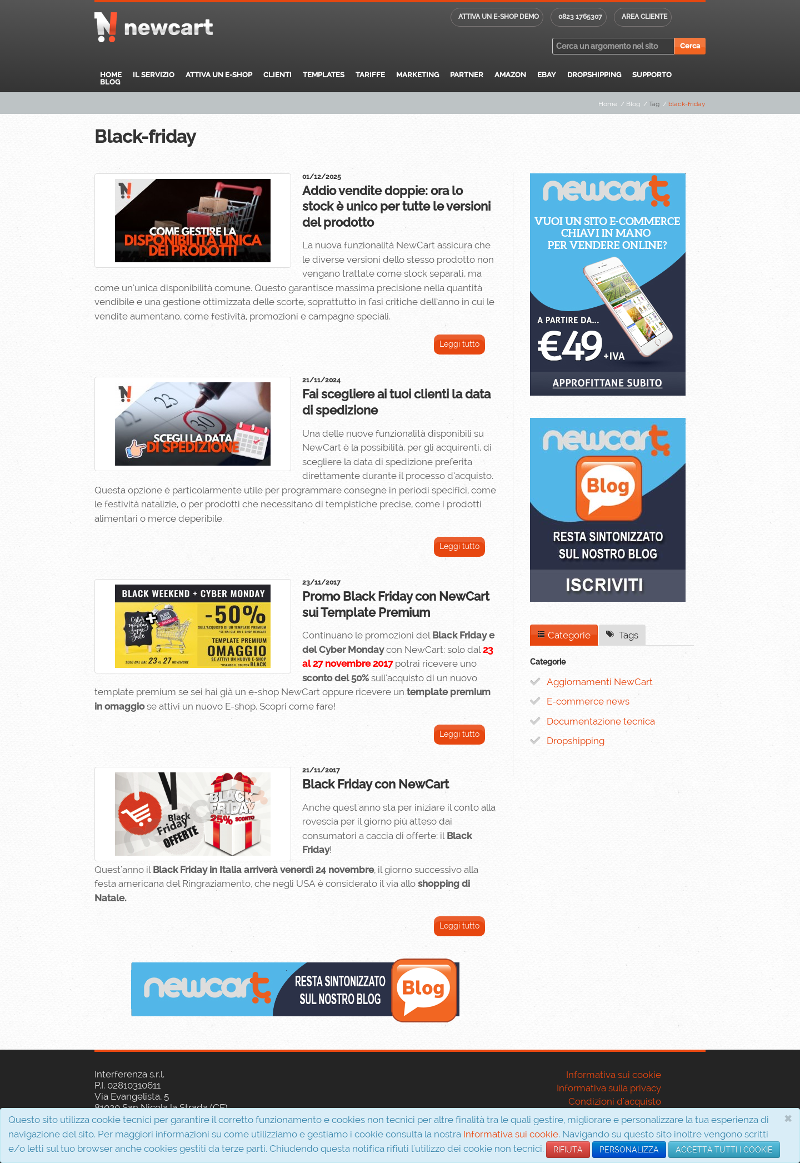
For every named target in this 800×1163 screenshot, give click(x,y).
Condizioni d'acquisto (614, 1101)
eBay (546, 74)
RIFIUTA (568, 1149)
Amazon (510, 74)
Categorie (564, 635)
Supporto (652, 74)
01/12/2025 (321, 176)
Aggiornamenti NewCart (600, 681)
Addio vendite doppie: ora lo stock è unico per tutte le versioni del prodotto (396, 206)
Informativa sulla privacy (609, 1088)
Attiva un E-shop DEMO (498, 17)
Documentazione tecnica (601, 721)
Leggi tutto (459, 344)
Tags (622, 635)
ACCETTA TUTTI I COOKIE (724, 1149)
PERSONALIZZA (629, 1149)
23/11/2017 (321, 582)
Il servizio (153, 74)
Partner (466, 74)
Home (111, 74)
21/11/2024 (321, 380)
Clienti (277, 74)
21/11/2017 (321, 770)
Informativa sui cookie (510, 1134)
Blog (110, 82)
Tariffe (370, 74)
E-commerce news (588, 701)
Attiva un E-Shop (219, 74)
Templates (323, 74)
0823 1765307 (580, 17)
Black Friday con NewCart (375, 784)
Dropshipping (594, 74)
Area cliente (644, 17)
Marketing (417, 74)
